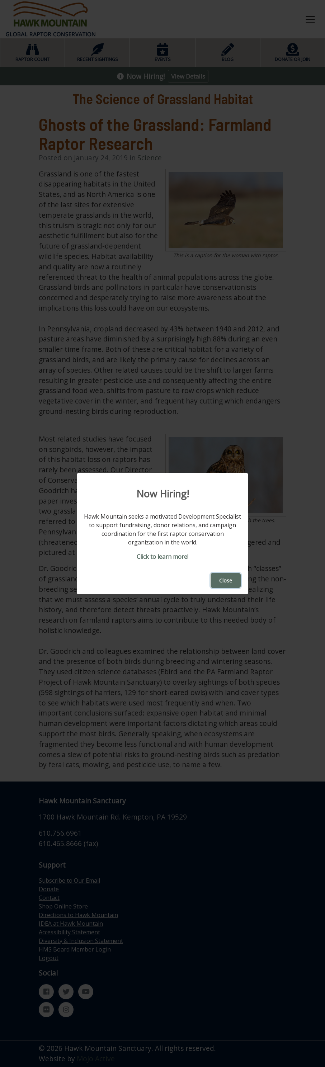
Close (225, 580)
